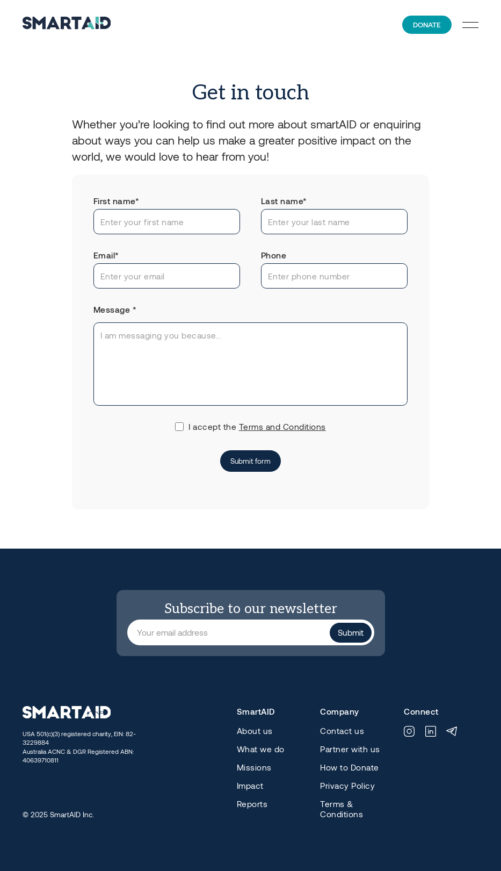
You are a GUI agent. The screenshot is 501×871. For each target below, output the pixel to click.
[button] (470, 25)
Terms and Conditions (282, 426)
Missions (254, 767)
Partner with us (350, 749)
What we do (261, 749)
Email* (106, 255)
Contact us (342, 731)
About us (255, 731)
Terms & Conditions (341, 809)
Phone (274, 255)
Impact (250, 785)
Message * (115, 309)
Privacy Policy (347, 785)
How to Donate (349, 767)
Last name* (284, 201)
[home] (67, 24)
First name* (116, 201)
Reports (252, 804)
